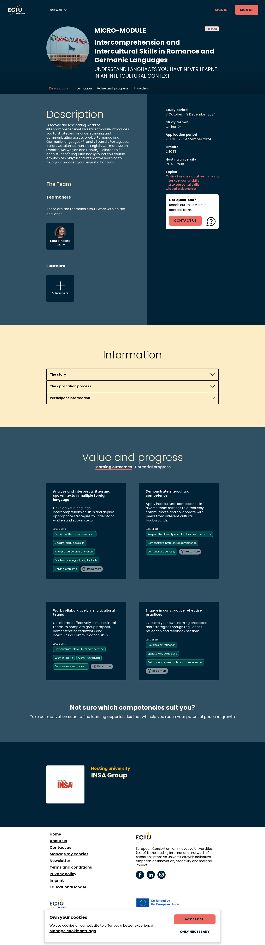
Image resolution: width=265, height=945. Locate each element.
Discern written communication (75, 534)
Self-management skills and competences (175, 662)
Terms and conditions (71, 867)
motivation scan (62, 716)
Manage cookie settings (72, 930)
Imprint (57, 880)
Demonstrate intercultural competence (172, 543)
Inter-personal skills (182, 181)
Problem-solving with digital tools (76, 560)
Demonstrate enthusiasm (71, 666)
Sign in (221, 9)
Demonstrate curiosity (161, 551)
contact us (185, 220)
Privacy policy (63, 873)
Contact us (60, 847)
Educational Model (68, 887)
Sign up (246, 9)
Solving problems (66, 569)
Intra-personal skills (183, 185)
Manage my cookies (69, 854)
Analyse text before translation (74, 551)
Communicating (89, 657)
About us (58, 840)
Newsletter (60, 860)
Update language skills (69, 543)
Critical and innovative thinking (192, 176)
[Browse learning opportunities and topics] (58, 10)
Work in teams (64, 657)
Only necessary (195, 931)
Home (55, 834)
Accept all (195, 919)
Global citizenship (181, 189)
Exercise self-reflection (162, 645)
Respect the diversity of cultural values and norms (179, 534)
